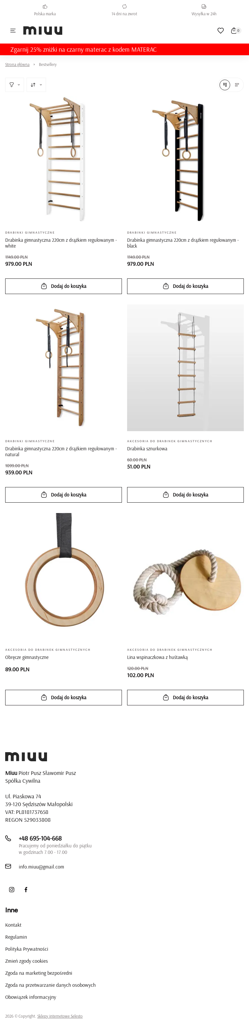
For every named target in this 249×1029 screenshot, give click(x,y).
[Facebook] (25, 889)
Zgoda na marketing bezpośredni (38, 973)
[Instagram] (11, 889)
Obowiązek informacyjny (30, 997)
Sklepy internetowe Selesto (60, 1016)
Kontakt (13, 924)
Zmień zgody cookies (26, 961)
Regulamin (16, 936)
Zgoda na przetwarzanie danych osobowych (50, 985)
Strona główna (17, 64)
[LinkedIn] (40, 889)
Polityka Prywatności (26, 948)
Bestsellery (48, 64)
